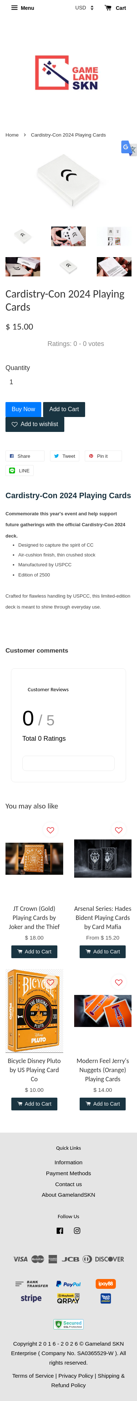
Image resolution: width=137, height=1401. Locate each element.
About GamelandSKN (68, 1195)
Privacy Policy (75, 1376)
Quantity (17, 367)
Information (68, 1162)
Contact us (68, 1184)
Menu (22, 8)
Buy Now (23, 409)
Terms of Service (33, 1376)
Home (12, 135)
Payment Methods (68, 1173)
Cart (115, 8)
